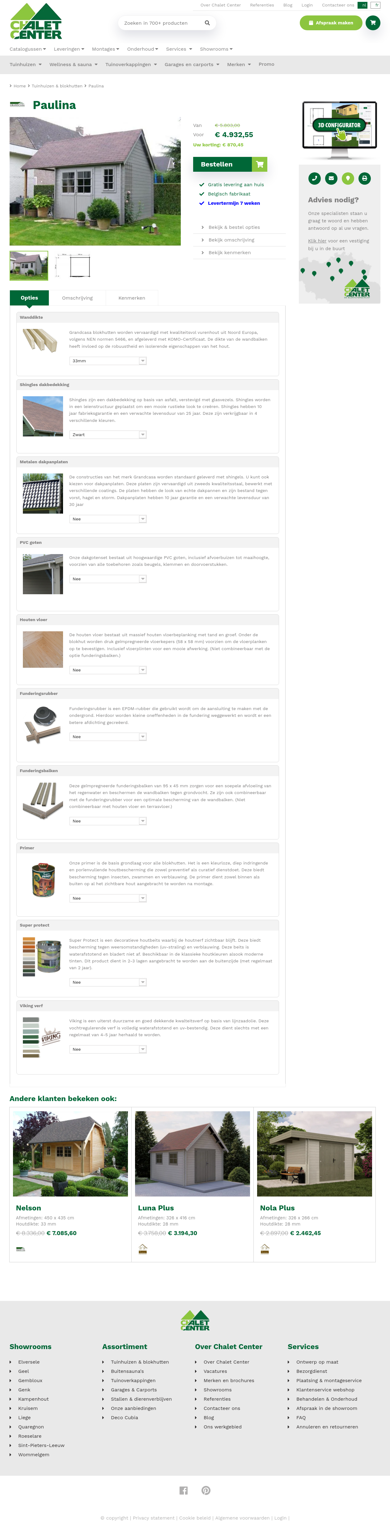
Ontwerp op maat (317, 1362)
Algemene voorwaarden (243, 1518)
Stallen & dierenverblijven (141, 1399)
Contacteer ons (338, 4)
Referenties (262, 4)
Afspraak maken (331, 23)
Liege (24, 1417)
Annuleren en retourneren (327, 1427)
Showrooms (214, 49)
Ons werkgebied (223, 1427)
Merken (237, 64)
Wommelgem (33, 1455)
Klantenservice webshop (325, 1390)
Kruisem (28, 1408)
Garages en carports (190, 64)
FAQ (301, 1417)
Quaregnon (31, 1427)
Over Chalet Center (221, 4)
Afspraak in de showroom (326, 1408)
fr (377, 5)
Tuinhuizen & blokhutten (140, 1362)
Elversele (29, 1362)
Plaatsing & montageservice (329, 1380)
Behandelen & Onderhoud (326, 1399)
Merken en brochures (229, 1380)
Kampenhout (33, 1399)
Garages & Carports (134, 1390)
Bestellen (234, 164)
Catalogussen (26, 49)
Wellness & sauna (71, 64)
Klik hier (317, 241)
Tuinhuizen (23, 64)
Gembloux (30, 1380)
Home (20, 85)
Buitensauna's (127, 1371)
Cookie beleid (195, 1518)
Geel (23, 1371)
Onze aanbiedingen (133, 1408)
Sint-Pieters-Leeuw (41, 1445)
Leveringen (67, 49)
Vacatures (215, 1371)
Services (177, 49)
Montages (103, 49)
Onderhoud (140, 49)
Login (307, 4)
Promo (266, 64)
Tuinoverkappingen (129, 64)
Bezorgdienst (311, 1371)
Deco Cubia (124, 1417)
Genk (24, 1390)
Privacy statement (152, 1518)
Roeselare (29, 1436)
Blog (287, 4)
